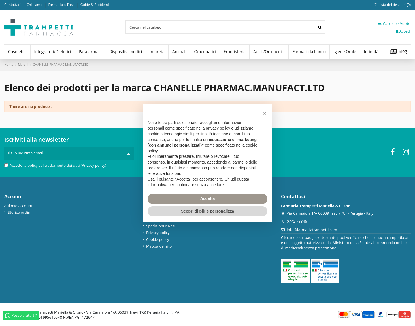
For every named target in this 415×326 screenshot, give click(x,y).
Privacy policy (157, 232)
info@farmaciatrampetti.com (312, 229)
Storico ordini (19, 212)
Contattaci (13, 4)
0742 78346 (297, 221)
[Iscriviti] (128, 153)
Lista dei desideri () (392, 4)
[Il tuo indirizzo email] (63, 153)
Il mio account (20, 205)
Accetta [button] (207, 198)
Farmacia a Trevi (61, 4)
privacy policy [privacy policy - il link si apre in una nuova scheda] (218, 128)
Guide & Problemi (94, 4)
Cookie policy (157, 239)
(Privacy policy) (93, 165)
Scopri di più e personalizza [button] (207, 211)
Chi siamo (35, 4)
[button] (264, 113)
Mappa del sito (159, 246)
